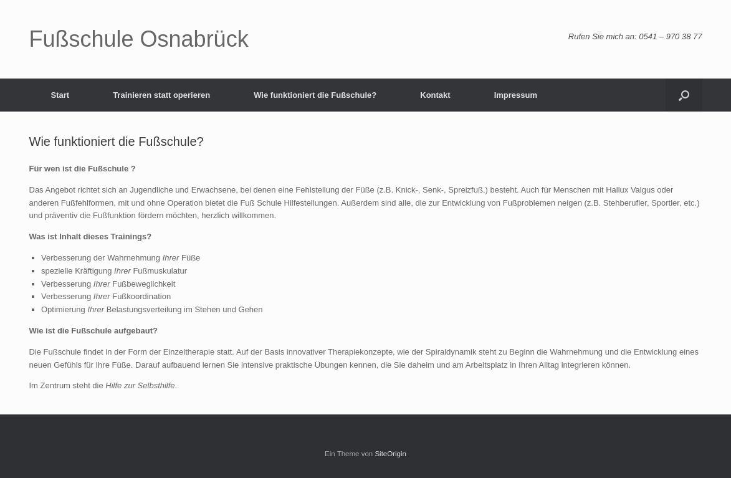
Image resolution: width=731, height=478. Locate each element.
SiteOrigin (390, 453)
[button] (684, 95)
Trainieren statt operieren (161, 95)
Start (60, 95)
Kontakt (435, 95)
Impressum (515, 95)
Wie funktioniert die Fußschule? (315, 95)
